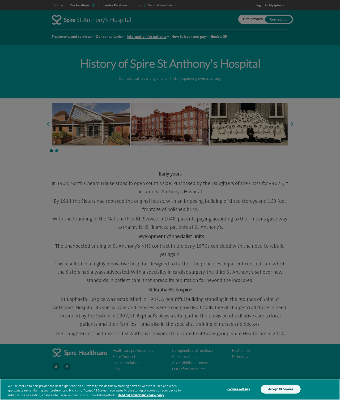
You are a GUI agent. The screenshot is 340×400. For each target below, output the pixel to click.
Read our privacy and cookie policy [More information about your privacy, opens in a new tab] (141, 396)
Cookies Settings (238, 390)
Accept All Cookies (280, 390)
